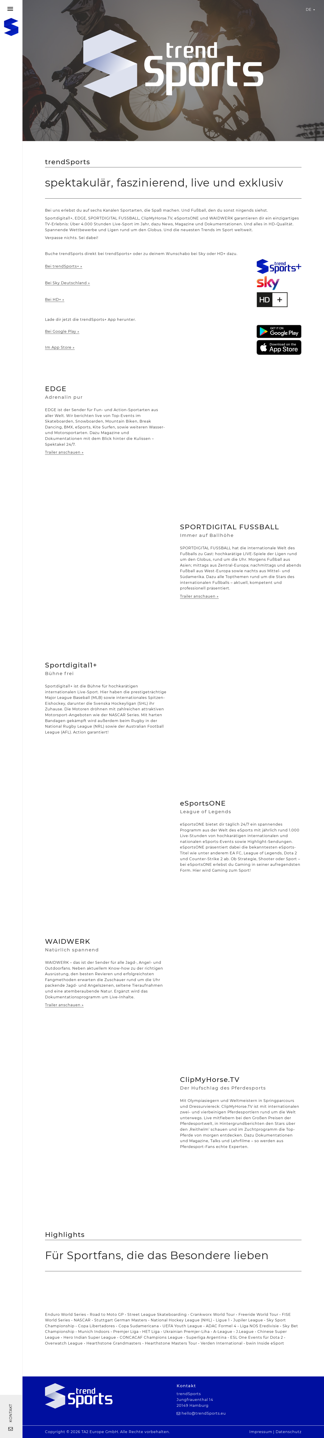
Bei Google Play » (62, 331)
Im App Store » (60, 347)
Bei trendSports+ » (63, 266)
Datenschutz (289, 1432)
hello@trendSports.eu (204, 1413)
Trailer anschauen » (64, 452)
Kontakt (10, 1417)
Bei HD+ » (54, 299)
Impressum (260, 1432)
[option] (170, 1280)
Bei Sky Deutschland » (67, 283)
